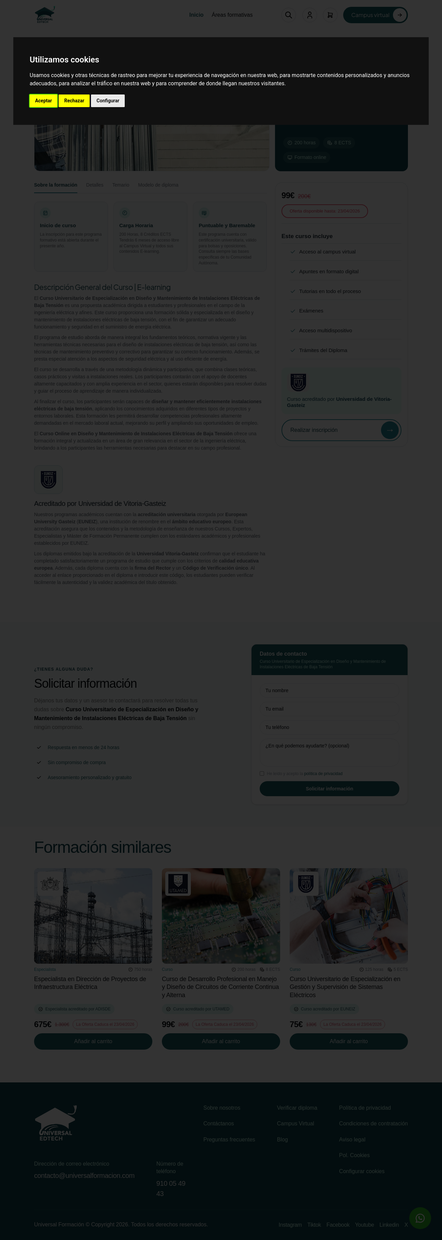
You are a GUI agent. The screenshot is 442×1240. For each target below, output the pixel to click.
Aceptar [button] (43, 100)
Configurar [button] (107, 100)
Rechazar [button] (74, 100)
